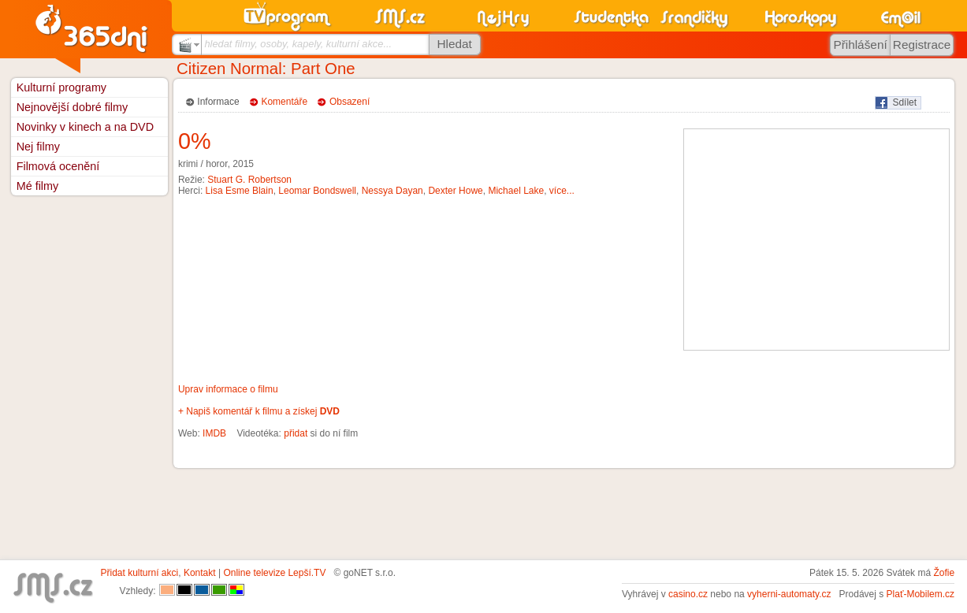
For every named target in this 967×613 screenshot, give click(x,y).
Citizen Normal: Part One (266, 68)
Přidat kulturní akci (140, 572)
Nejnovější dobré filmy (72, 107)
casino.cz (688, 594)
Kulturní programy (61, 87)
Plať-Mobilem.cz (921, 594)
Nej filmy (38, 146)
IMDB (214, 433)
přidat (295, 433)
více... (562, 190)
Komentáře (284, 101)
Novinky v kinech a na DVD (85, 127)
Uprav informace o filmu (228, 389)
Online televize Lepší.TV (274, 572)
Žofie (943, 572)
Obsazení (349, 101)
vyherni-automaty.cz (789, 594)
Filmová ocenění (58, 166)
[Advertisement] (816, 239)
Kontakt (200, 572)
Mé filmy (38, 186)
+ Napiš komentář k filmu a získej (259, 411)
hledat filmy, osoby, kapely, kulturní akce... (298, 44)
